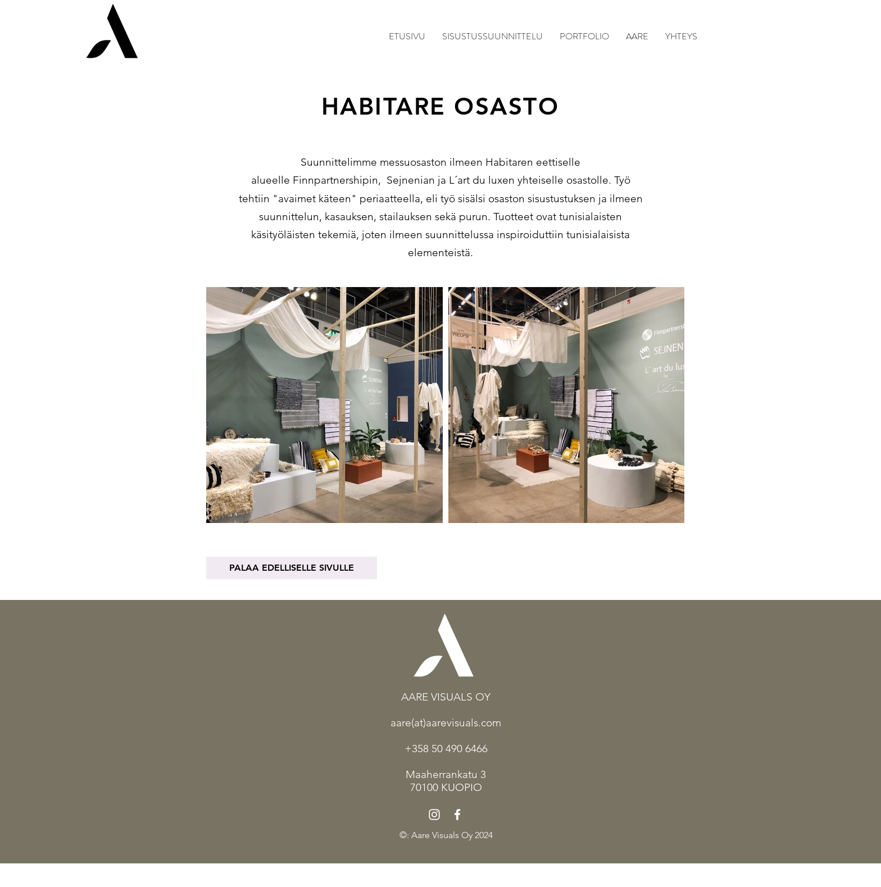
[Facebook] (457, 814)
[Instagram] (434, 814)
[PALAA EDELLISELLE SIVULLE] (291, 568)
